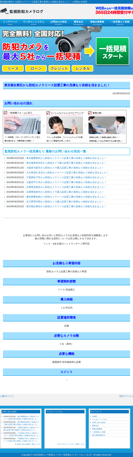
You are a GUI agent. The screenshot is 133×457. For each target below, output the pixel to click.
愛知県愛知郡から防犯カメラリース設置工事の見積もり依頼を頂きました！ (66, 196)
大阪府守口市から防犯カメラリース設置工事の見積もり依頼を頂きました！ (66, 182)
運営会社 (95, 426)
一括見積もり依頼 (98, 432)
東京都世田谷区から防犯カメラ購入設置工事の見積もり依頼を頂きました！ (66, 163)
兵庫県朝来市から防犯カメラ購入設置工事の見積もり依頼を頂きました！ (65, 192)
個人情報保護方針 (98, 435)
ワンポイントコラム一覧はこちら (72, 444)
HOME (94, 416)
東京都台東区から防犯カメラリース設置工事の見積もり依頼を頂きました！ (66, 206)
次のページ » (126, 396)
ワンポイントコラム (99, 419)
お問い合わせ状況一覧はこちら (28, 444)
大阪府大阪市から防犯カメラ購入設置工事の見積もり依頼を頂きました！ (65, 167)
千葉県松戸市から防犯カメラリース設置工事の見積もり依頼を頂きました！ (66, 177)
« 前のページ (7, 396)
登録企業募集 (97, 429)
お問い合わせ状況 (98, 422)
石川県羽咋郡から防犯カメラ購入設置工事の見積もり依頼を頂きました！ (65, 201)
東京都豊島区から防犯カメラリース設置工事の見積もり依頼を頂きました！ (66, 158)
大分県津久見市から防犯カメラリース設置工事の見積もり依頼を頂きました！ (67, 172)
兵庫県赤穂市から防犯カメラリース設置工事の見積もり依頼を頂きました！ (66, 187)
